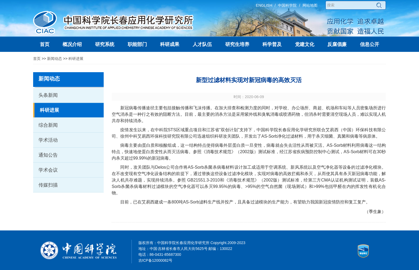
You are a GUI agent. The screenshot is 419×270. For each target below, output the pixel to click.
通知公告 (48, 155)
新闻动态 (54, 58)
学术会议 (48, 170)
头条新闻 (48, 95)
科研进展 (75, 58)
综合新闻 (48, 125)
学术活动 (48, 140)
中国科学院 (287, 5)
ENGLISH (264, 5)
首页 (37, 58)
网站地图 (309, 5)
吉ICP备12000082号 (155, 260)
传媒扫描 (48, 185)
